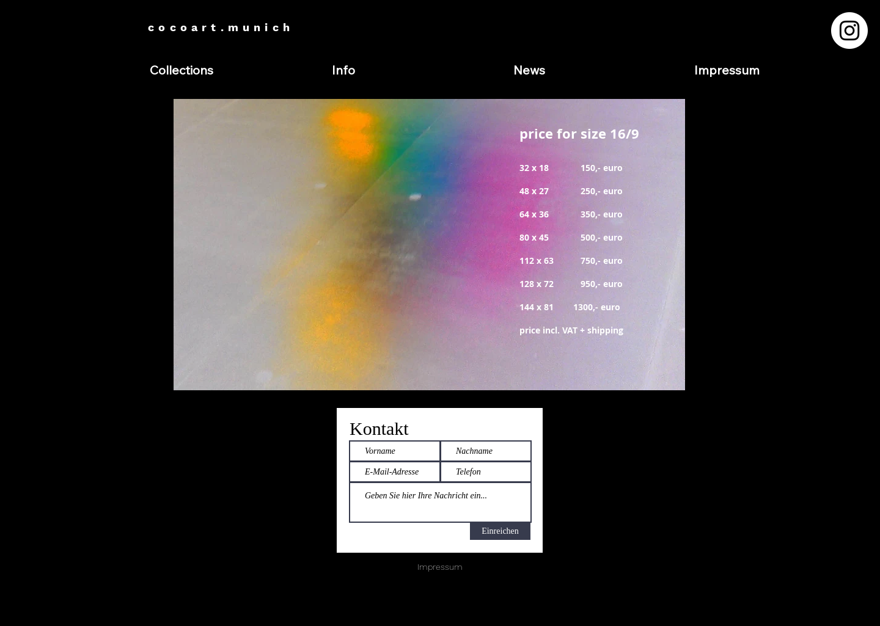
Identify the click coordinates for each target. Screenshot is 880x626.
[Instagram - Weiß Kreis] (849, 30)
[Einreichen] (500, 531)
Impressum (440, 567)
